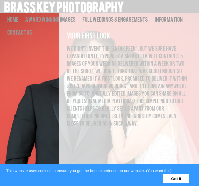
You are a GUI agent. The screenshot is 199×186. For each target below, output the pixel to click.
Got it (176, 178)
